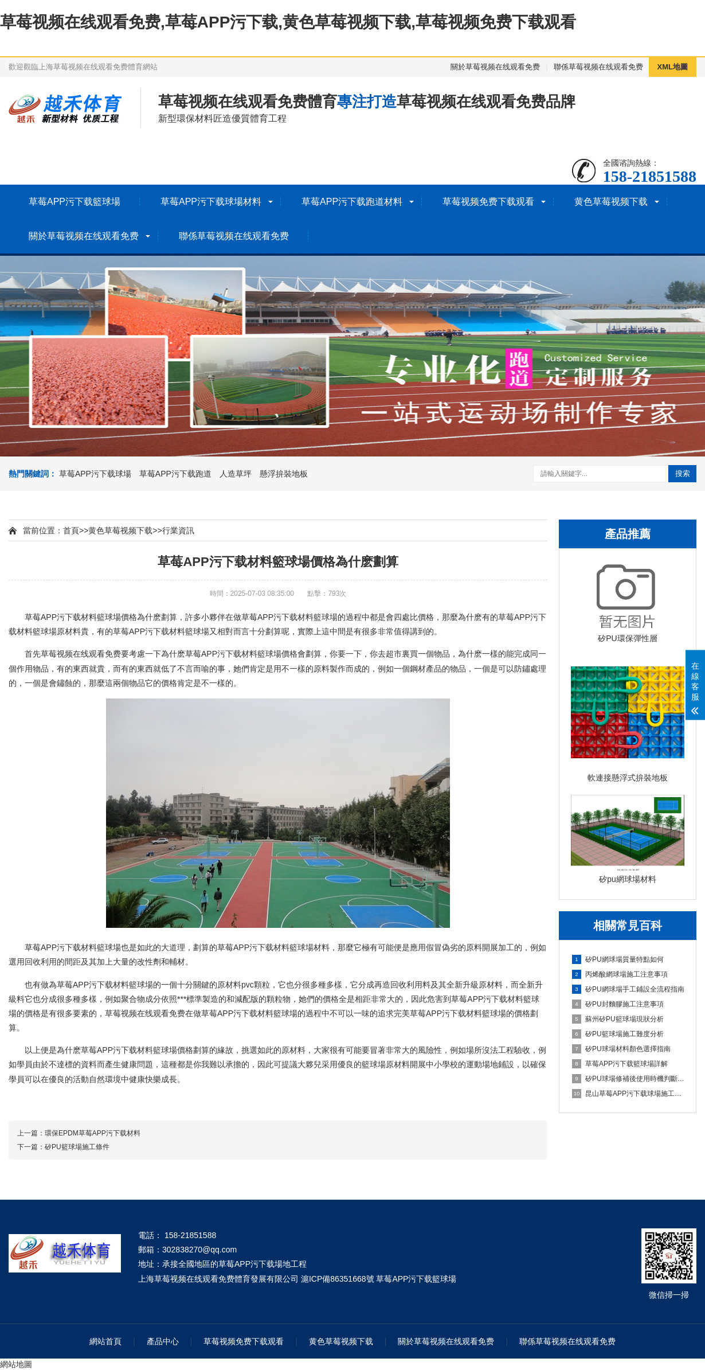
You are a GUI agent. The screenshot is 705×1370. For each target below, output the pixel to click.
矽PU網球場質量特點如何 (618, 959)
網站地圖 (16, 1364)
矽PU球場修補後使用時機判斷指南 (628, 1078)
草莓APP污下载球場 (95, 473)
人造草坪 (236, 473)
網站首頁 (105, 1341)
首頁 (71, 530)
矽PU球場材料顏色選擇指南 (621, 1048)
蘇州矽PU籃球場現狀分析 (618, 1019)
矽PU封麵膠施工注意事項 (618, 1004)
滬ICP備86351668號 (337, 1278)
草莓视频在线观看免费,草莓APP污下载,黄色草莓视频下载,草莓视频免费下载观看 (288, 22)
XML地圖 (672, 67)
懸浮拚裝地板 (284, 473)
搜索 (682, 473)
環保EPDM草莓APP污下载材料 (92, 1133)
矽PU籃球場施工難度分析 (618, 1034)
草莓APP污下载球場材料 (210, 201)
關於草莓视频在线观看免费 (495, 67)
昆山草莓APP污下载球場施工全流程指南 (628, 1093)
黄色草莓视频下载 (611, 201)
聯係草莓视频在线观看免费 (598, 67)
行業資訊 (178, 530)
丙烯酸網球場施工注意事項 (620, 974)
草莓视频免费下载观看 (488, 201)
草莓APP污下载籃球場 (74, 201)
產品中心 (163, 1341)
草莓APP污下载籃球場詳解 (620, 1063)
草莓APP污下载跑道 (175, 473)
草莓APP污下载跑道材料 (351, 201)
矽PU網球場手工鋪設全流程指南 (628, 989)
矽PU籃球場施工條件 (77, 1147)
